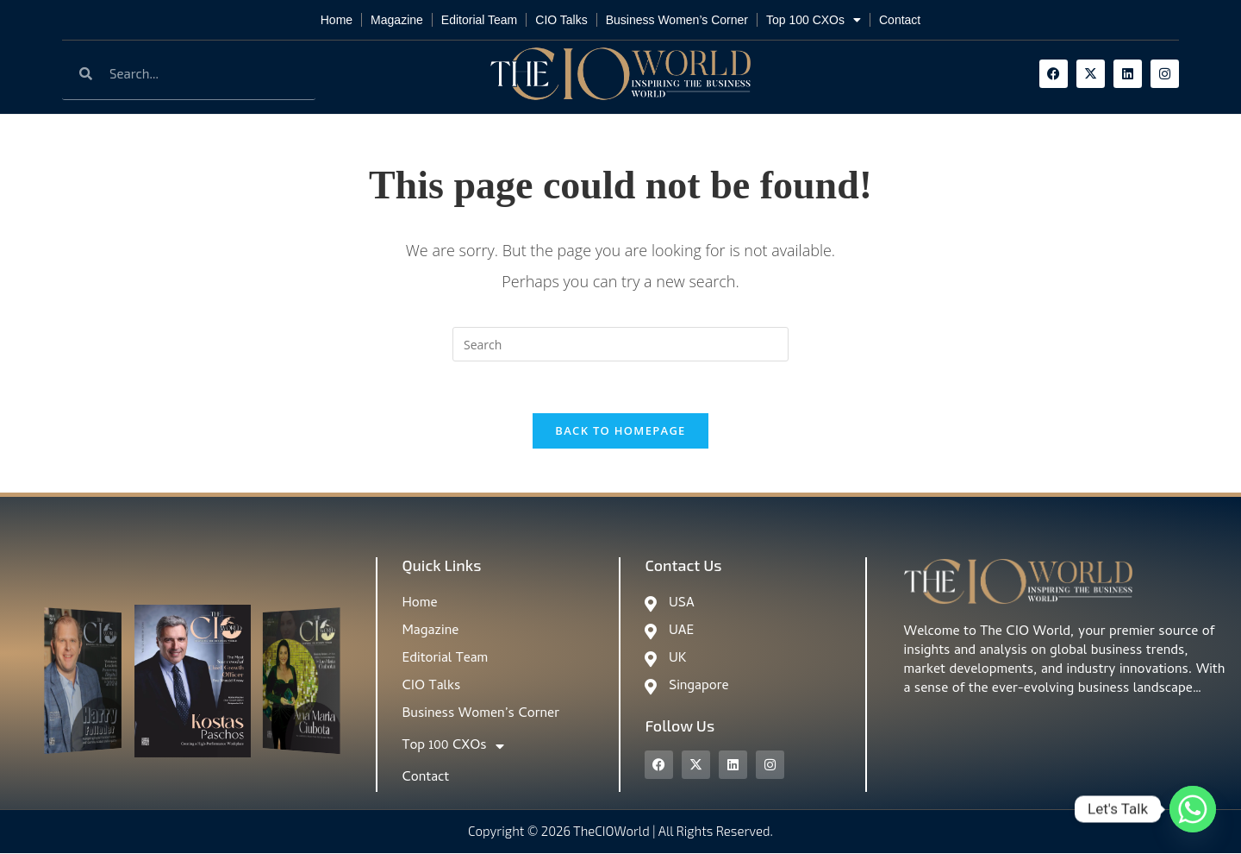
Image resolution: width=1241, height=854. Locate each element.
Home (336, 20)
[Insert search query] (620, 344)
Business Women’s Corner (677, 20)
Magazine (397, 20)
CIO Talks (561, 20)
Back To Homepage (620, 431)
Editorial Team (479, 20)
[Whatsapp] (1192, 809)
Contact (899, 20)
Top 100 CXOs (813, 20)
